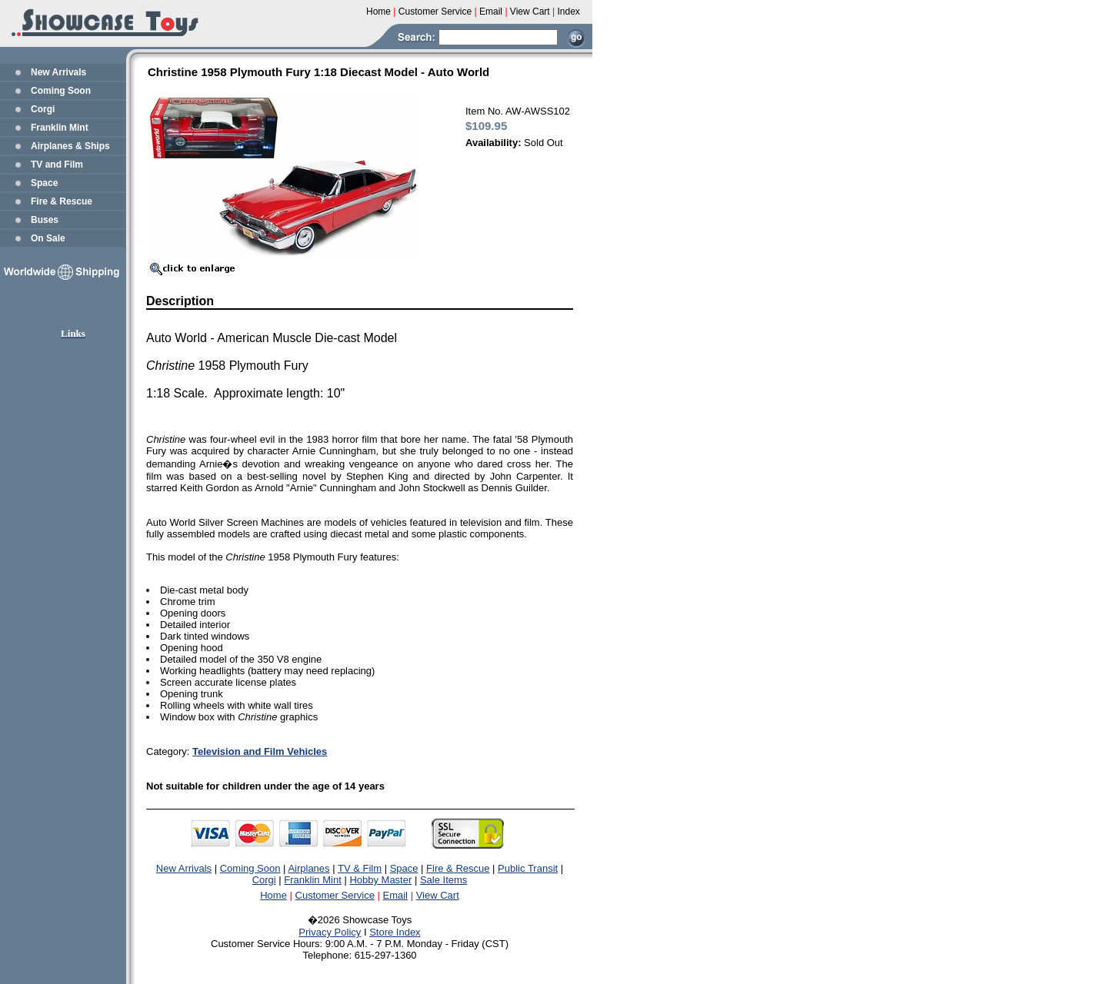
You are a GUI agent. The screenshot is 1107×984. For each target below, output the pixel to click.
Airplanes (308, 868)
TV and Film (57, 164)
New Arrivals (58, 72)
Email (395, 895)
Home (273, 895)
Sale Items (443, 880)
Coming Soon (61, 90)
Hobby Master (380, 880)
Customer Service (335, 895)
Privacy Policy (329, 932)
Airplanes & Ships (70, 146)
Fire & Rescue (61, 201)
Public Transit (528, 868)
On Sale (48, 238)
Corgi (43, 109)
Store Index (395, 932)
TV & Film (360, 868)
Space (44, 183)
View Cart (437, 895)
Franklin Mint (59, 127)
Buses (44, 219)
